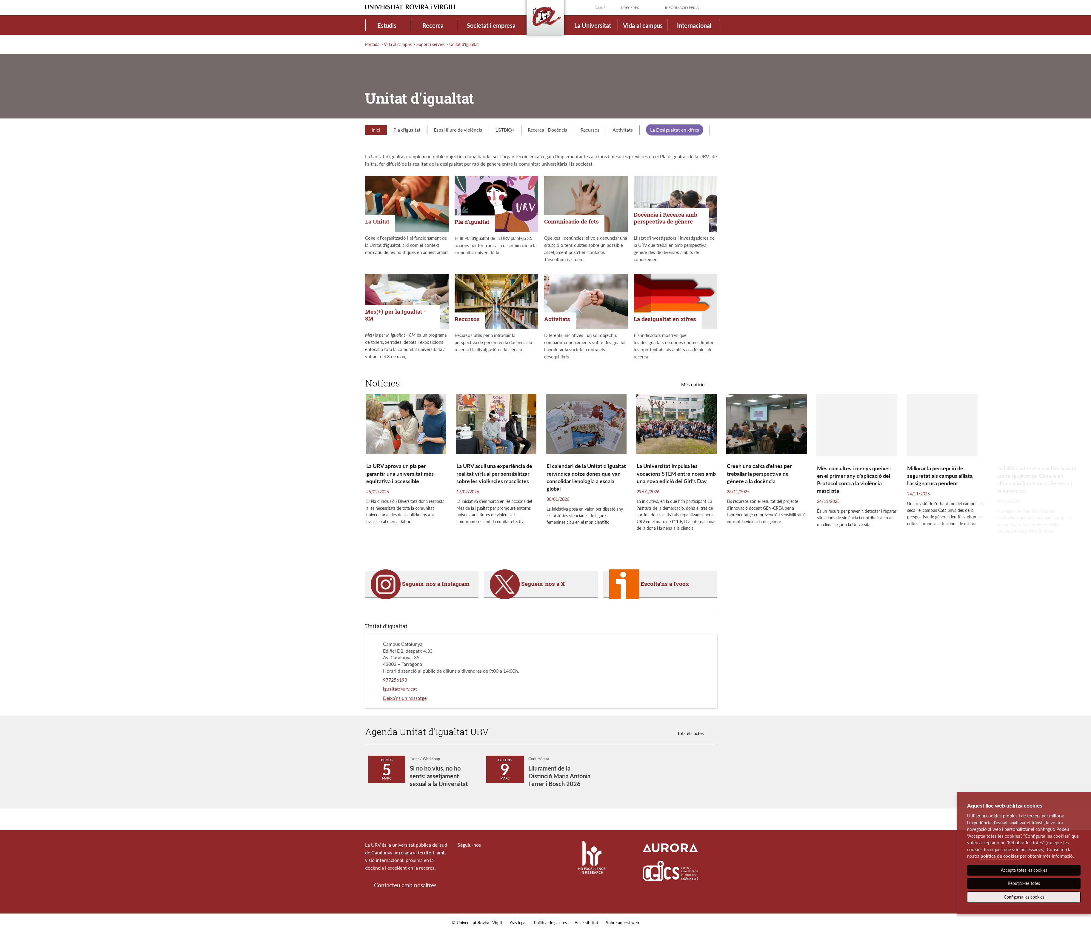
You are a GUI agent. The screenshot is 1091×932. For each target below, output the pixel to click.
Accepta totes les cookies (1024, 870)
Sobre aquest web (622, 922)
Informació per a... (683, 7)
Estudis (386, 25)
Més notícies (694, 384)
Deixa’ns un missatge (405, 698)
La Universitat (592, 25)
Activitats (623, 130)
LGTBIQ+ (505, 130)
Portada (372, 44)
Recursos (590, 130)
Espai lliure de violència (458, 130)
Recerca (433, 25)
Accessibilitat (586, 922)
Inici (376, 130)
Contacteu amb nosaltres (405, 885)
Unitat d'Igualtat (464, 44)
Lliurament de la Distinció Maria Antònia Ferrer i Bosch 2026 (559, 776)
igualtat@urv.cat (400, 688)
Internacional (694, 25)
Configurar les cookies (1024, 896)
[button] (1032, 474)
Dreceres (630, 7)
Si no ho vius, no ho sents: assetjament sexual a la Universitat (439, 776)
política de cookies (1000, 856)
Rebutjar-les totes (1024, 883)
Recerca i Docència (547, 130)
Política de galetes (550, 922)
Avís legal (518, 922)
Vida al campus (643, 25)
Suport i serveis (430, 44)
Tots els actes (690, 733)
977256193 (395, 680)
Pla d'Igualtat (407, 130)
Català (600, 7)
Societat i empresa (491, 25)
